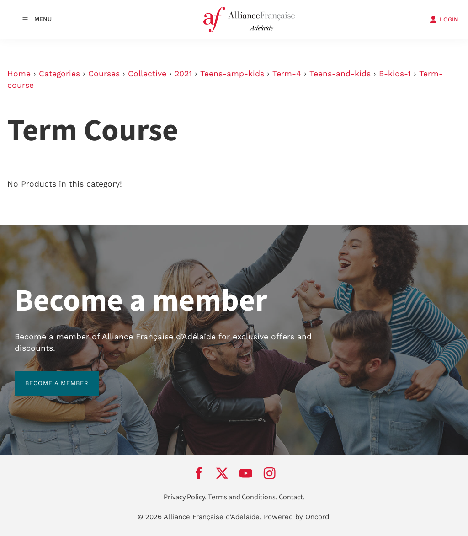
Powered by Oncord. (297, 517)
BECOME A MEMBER (46, 376)
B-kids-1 (395, 73)
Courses (104, 73)
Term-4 (286, 73)
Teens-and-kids (340, 73)
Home (19, 73)
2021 (183, 73)
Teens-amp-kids (232, 73)
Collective (147, 73)
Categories (59, 73)
